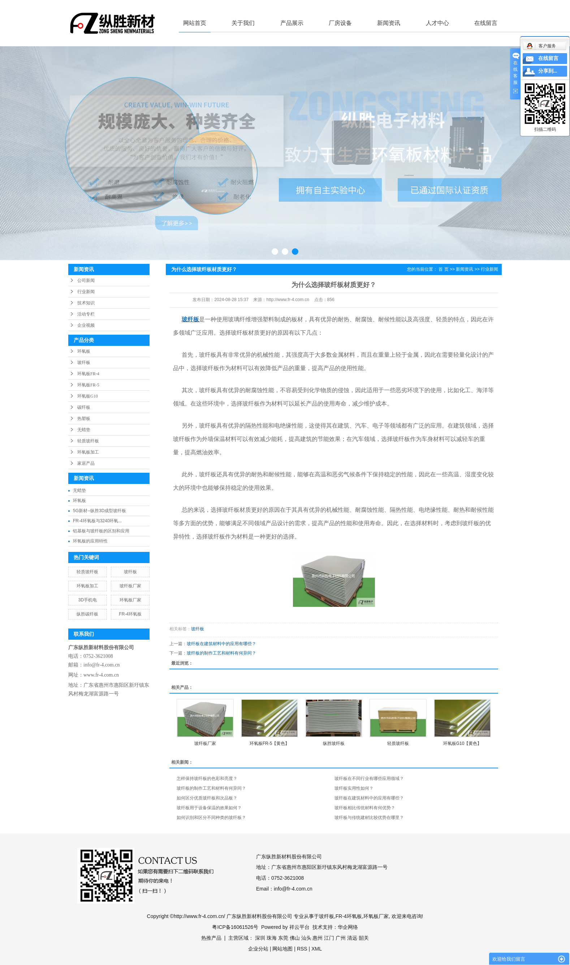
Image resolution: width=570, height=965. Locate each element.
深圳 (260, 938)
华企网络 (348, 927)
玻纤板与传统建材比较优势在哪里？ (369, 817)
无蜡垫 (83, 429)
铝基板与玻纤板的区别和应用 (101, 530)
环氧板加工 (88, 452)
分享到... (547, 71)
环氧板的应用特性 (90, 541)
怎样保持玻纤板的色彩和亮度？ (207, 778)
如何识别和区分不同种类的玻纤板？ (211, 817)
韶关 (364, 938)
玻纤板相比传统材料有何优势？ (364, 807)
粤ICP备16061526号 (235, 927)
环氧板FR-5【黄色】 (270, 743)
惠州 (317, 938)
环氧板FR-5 (88, 384)
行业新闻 (86, 291)
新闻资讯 (388, 23)
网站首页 (194, 23)
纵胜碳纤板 (87, 614)
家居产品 (86, 463)
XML (316, 949)
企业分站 (258, 949)
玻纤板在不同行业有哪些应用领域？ (369, 778)
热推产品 (211, 938)
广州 (341, 938)
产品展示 (291, 23)
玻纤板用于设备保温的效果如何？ (209, 807)
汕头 (306, 938)
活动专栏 (86, 314)
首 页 (443, 269)
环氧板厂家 (130, 599)
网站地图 (282, 949)
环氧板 (83, 351)
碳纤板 (83, 407)
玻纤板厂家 (130, 585)
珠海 (272, 938)
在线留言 (485, 23)
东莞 (283, 938)
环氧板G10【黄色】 (462, 743)
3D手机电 (87, 599)
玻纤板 (83, 362)
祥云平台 (299, 927)
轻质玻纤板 (88, 440)
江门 (329, 938)
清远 (352, 938)
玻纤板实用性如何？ (353, 788)
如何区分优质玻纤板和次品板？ (207, 798)
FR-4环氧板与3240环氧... (97, 520)
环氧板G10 (87, 396)
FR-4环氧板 (130, 614)
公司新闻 (86, 280)
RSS (302, 949)
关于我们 (243, 23)
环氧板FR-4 (88, 373)
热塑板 (83, 418)
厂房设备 (340, 23)
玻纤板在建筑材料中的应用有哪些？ (221, 643)
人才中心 (437, 23)
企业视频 (86, 325)
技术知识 (86, 302)
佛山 (295, 938)
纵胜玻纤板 (334, 743)
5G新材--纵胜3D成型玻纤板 (99, 510)
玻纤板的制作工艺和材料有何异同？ (221, 653)
